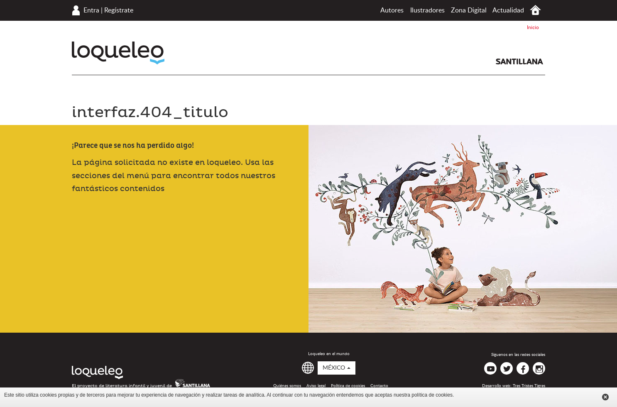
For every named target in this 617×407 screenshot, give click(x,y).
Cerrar (605, 397)
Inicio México (535, 10)
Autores (392, 10)
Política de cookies (348, 386)
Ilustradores (427, 10)
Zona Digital (469, 10)
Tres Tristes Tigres (529, 386)
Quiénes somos (287, 386)
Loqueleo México (118, 53)
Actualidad (508, 10)
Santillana (519, 61)
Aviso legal (316, 386)
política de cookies (432, 395)
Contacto (379, 386)
